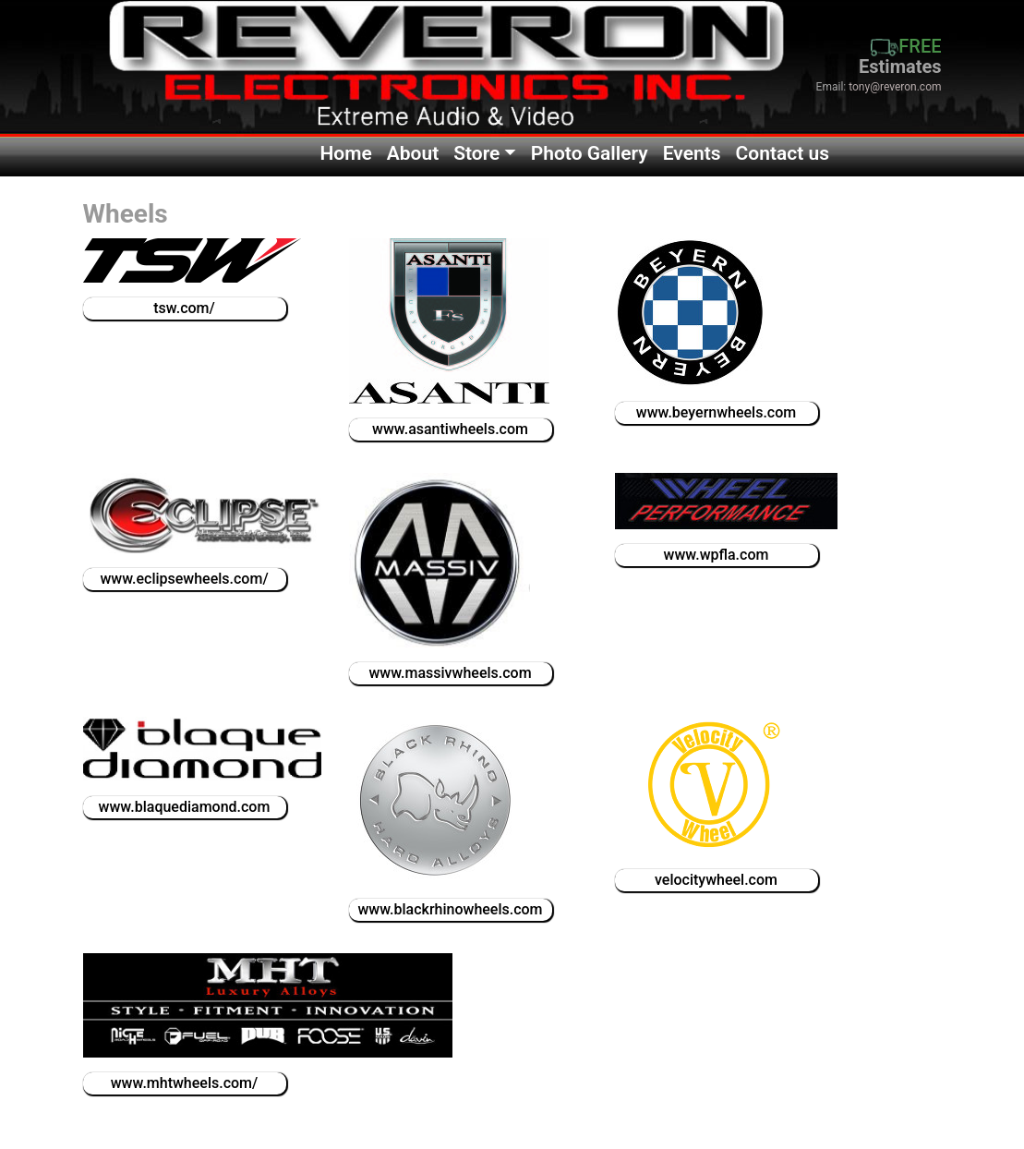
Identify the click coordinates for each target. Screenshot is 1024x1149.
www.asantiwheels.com (450, 429)
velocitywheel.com (716, 880)
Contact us (782, 153)
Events (692, 153)
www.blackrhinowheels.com (449, 909)
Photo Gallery (589, 153)
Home (345, 153)
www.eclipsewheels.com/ (184, 578)
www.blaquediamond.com (185, 807)
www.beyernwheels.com (716, 412)
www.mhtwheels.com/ (185, 1083)
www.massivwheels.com (449, 673)
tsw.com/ (184, 308)
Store (476, 153)
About (413, 153)
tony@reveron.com (895, 86)
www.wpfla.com (716, 554)
